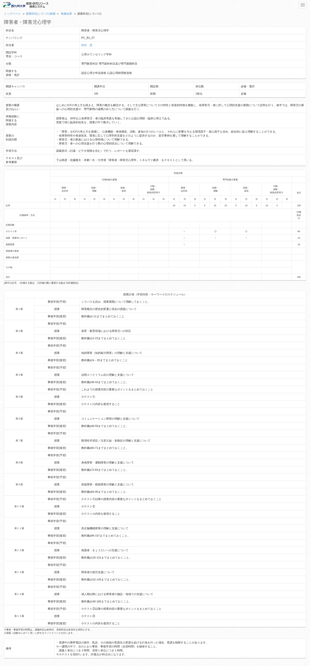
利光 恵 (86, 45)
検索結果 (66, 13)
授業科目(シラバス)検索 (40, 13)
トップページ (12, 13)
